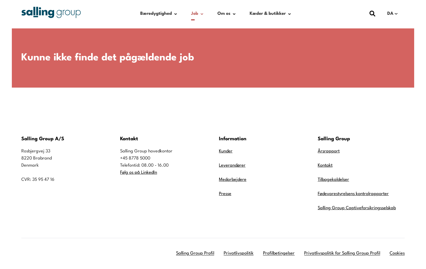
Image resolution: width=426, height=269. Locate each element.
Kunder (226, 151)
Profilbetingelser (279, 253)
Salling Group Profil (195, 253)
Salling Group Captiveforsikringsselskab (357, 208)
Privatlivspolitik (239, 253)
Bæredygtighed (156, 14)
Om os (223, 14)
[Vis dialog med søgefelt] (372, 14)
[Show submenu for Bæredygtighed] (175, 14)
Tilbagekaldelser (333, 180)
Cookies (397, 253)
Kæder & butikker (268, 14)
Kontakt (325, 165)
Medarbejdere (232, 180)
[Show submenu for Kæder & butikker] (289, 14)
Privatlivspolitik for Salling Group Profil (342, 253)
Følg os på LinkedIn (138, 172)
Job (194, 14)
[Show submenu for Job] (202, 14)
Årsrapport (329, 151)
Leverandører (232, 165)
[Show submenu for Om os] (234, 14)
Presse (225, 194)
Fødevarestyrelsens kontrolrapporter (353, 194)
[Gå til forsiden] (51, 12)
